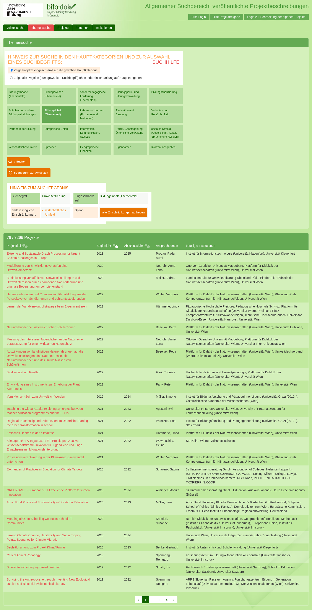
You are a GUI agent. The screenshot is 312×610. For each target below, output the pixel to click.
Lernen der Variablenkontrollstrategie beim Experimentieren (47, 306)
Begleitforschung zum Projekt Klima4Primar (36, 547)
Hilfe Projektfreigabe (226, 17)
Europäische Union (56, 128)
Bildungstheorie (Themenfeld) (18, 94)
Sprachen (50, 147)
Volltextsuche (15, 27)
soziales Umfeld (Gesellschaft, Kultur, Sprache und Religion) (165, 132)
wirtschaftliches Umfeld (23, 147)
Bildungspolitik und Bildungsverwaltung (128, 94)
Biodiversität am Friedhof (23, 372)
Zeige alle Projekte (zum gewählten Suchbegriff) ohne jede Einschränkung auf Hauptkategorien (76, 78)
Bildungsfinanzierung (164, 92)
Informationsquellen (163, 147)
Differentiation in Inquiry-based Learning (33, 567)
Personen (82, 27)
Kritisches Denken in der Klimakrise (30, 433)
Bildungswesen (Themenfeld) (53, 94)
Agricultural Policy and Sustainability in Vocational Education (47, 502)
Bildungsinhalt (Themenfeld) (53, 112)
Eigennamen (123, 147)
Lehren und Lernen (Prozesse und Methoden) (92, 114)
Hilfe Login (199, 17)
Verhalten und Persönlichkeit (159, 112)
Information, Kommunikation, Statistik (90, 132)
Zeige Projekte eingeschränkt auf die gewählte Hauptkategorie (54, 70)
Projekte (62, 27)
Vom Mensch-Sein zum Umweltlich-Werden (36, 396)
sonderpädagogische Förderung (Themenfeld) (93, 95)
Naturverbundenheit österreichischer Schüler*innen (41, 327)
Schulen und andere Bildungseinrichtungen (22, 112)
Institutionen (104, 27)
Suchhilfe (165, 62)
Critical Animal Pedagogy (24, 555)
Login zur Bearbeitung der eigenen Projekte (276, 17)
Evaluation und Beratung (125, 112)
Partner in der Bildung (22, 128)
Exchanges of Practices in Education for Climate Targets (44, 469)
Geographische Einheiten (89, 149)
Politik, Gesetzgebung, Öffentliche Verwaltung (129, 130)
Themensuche (41, 27)
